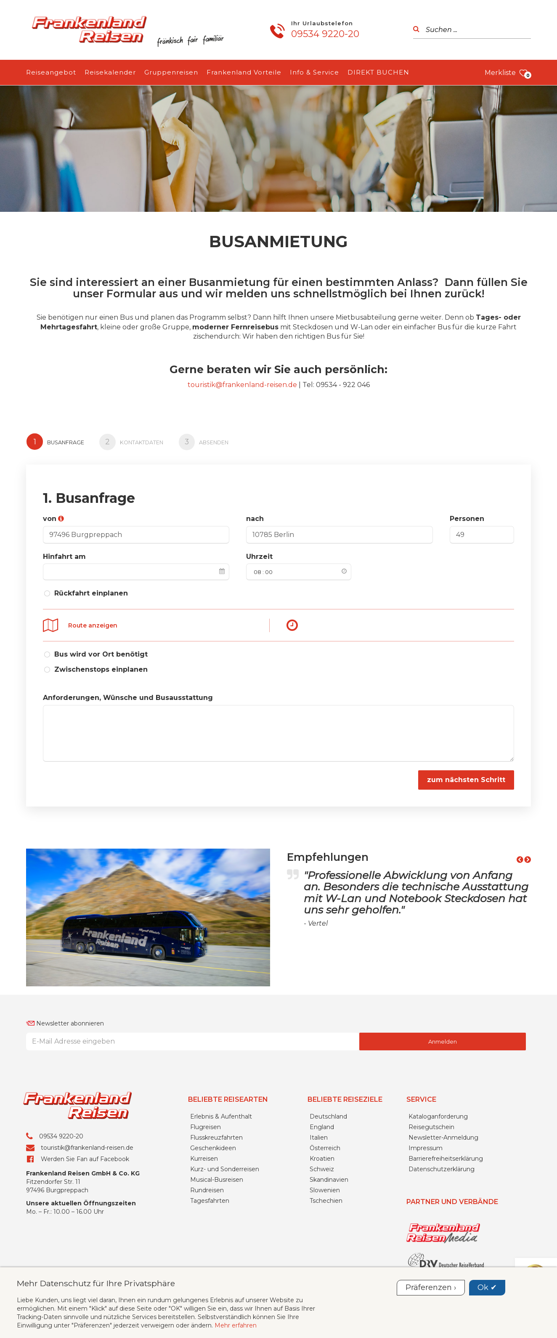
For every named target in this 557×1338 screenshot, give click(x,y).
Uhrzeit (259, 555)
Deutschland (328, 1114)
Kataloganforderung (438, 1114)
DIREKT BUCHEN (378, 72)
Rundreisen (207, 1187)
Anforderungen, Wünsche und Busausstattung (128, 695)
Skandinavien (329, 1177)
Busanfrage (56, 441)
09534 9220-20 (325, 34)
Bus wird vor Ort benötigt (101, 651)
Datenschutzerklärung (441, 1166)
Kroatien (322, 1156)
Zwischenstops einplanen (101, 667)
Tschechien (326, 1198)
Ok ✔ (487, 1287)
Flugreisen (205, 1124)
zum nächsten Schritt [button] (466, 777)
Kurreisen (204, 1156)
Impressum (425, 1145)
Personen (467, 517)
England (322, 1124)
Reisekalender (110, 72)
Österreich (325, 1145)
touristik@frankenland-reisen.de (242, 385)
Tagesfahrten (209, 1198)
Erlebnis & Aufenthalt (221, 1114)
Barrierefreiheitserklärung (445, 1156)
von (49, 517)
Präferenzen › (431, 1287)
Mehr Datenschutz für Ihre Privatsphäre (96, 1283)
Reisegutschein (431, 1124)
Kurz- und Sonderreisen (224, 1166)
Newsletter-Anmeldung (443, 1135)
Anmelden (442, 1039)
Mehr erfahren (236, 1325)
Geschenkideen (213, 1145)
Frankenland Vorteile (244, 72)
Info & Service (314, 72)
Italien (319, 1135)
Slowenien (325, 1187)
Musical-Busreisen (216, 1177)
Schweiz (322, 1166)
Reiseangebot (51, 72)
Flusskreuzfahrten (216, 1135)
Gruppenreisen (171, 72)
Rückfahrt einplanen (91, 592)
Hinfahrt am (64, 555)
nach (255, 517)
